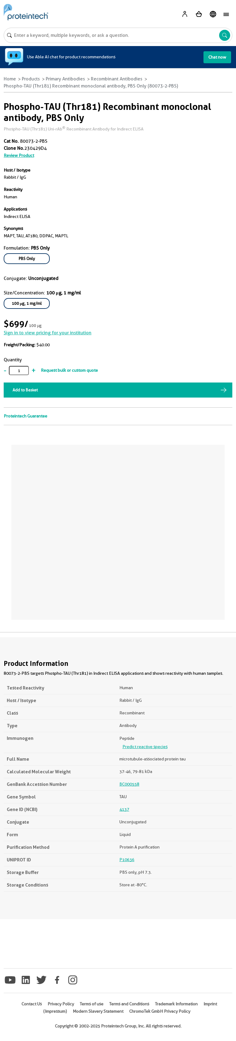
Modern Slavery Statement (98, 1011)
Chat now (217, 57)
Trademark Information (176, 1003)
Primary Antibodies (65, 79)
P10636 (126, 859)
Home (10, 79)
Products (31, 79)
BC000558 (129, 784)
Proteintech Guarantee (25, 416)
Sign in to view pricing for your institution (47, 333)
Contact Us (31, 1003)
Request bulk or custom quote (69, 370)
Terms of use (91, 1003)
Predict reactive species (145, 746)
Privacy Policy (61, 1003)
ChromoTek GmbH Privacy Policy (159, 1011)
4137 (124, 809)
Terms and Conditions (129, 1003)
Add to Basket (25, 389)
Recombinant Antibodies (116, 79)
